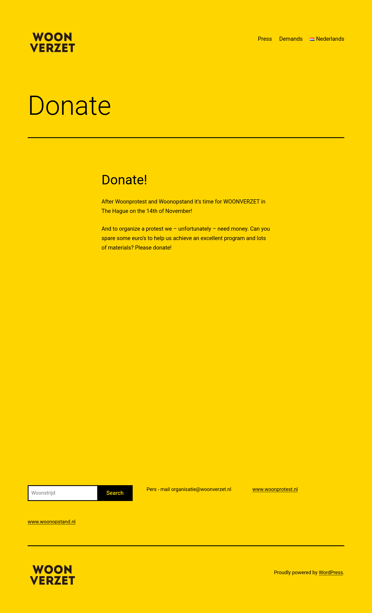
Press (265, 38)
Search (115, 493)
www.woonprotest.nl (275, 489)
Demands (291, 38)
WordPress (331, 572)
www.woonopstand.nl (52, 522)
